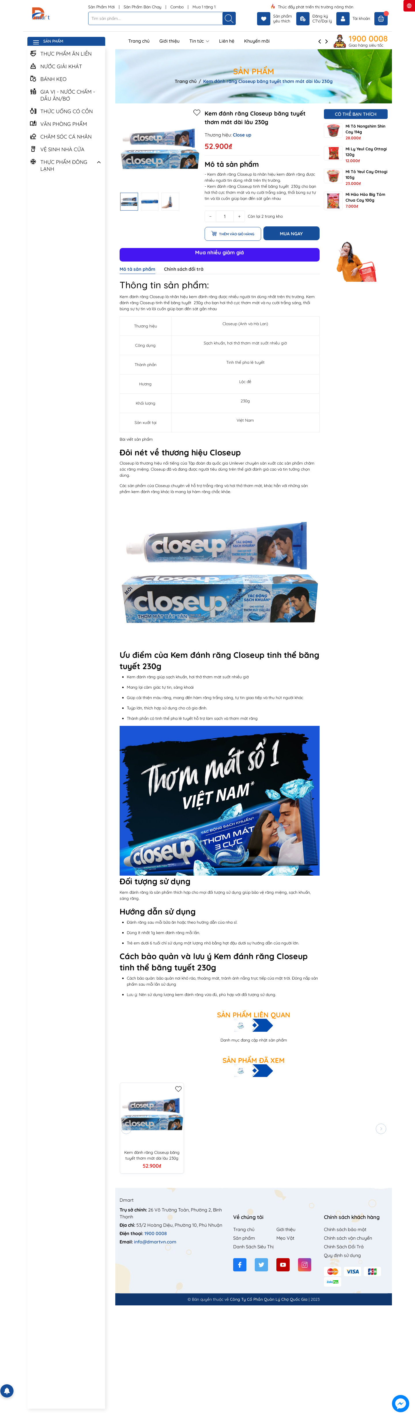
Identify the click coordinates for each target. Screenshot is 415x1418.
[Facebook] (239, 1264)
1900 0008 (368, 39)
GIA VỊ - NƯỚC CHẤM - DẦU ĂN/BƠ (62, 95)
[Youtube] (283, 1264)
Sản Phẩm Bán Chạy (143, 7)
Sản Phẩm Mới (102, 7)
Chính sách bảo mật (345, 1229)
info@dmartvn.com (155, 1242)
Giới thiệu (169, 41)
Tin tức (199, 41)
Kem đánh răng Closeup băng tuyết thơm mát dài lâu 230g (152, 1155)
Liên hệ (226, 41)
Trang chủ (139, 41)
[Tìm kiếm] (229, 18)
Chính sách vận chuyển (348, 1238)
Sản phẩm (244, 1238)
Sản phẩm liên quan (253, 1015)
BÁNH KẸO (48, 78)
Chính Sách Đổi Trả (344, 1246)
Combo (177, 7)
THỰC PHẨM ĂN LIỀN (61, 53)
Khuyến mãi (257, 41)
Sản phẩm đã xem (253, 1060)
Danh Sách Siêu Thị (253, 1246)
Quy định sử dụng (342, 1255)
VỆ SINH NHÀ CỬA (57, 149)
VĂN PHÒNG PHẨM (58, 123)
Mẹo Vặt (285, 1238)
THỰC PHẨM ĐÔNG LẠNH (58, 165)
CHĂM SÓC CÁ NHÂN (61, 136)
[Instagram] (304, 1264)
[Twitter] (261, 1264)
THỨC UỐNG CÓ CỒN (61, 111)
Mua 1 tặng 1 (204, 7)
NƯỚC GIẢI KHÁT (56, 66)
